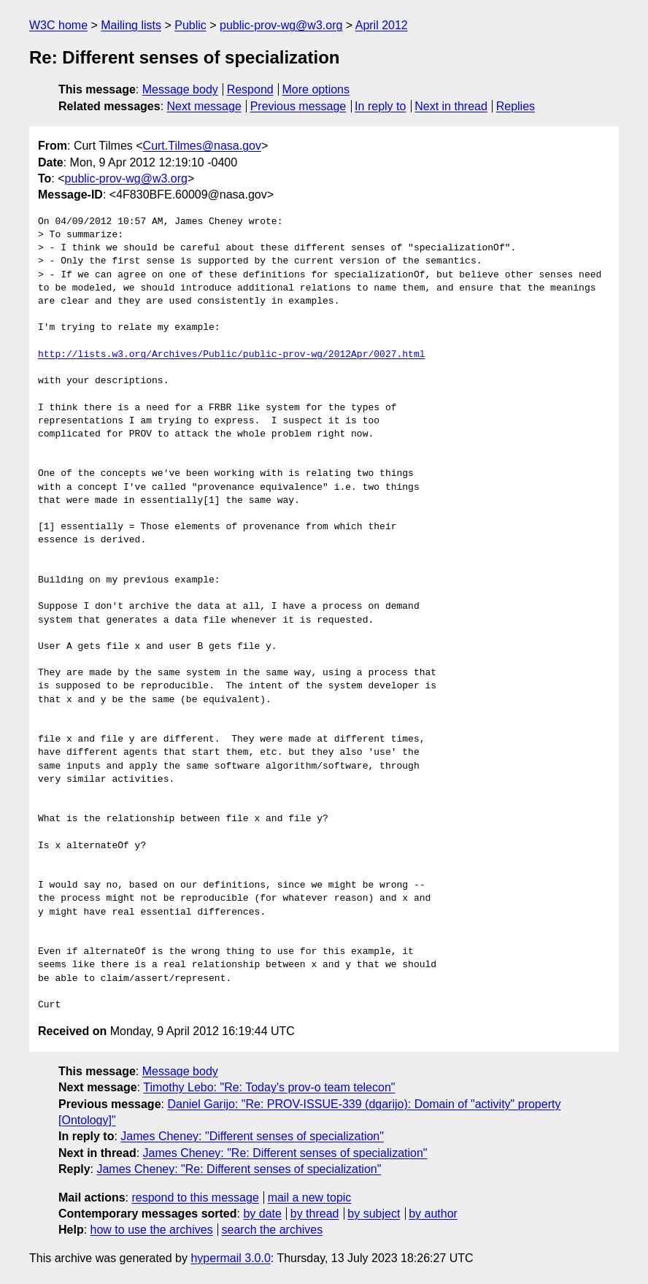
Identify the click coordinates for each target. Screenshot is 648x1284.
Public (190, 25)
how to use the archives (151, 1229)
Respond (250, 89)
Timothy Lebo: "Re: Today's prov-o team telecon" (269, 1087)
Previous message (298, 106)
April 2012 (381, 25)
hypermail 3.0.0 (230, 1258)
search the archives (272, 1229)
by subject (373, 1213)
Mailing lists (131, 25)
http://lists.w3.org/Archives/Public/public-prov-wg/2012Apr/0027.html (231, 354)
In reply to (380, 106)
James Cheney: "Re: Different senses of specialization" (285, 1153)
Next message (204, 106)
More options (316, 89)
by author (433, 1213)
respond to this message (194, 1197)
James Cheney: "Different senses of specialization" (252, 1136)
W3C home (58, 25)
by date (262, 1213)
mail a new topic (310, 1197)
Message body (180, 89)
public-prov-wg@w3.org (281, 25)
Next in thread (450, 106)
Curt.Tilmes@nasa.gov (202, 145)
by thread (314, 1213)
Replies (515, 106)
